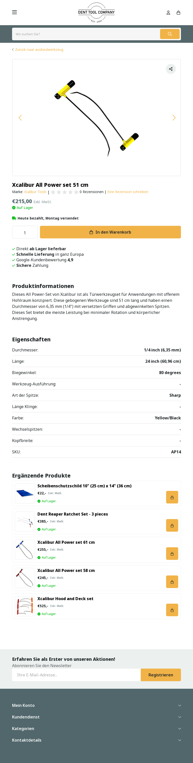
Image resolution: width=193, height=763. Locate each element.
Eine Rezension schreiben (127, 191)
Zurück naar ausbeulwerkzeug (39, 49)
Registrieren (161, 675)
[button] (20, 117)
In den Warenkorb (113, 232)
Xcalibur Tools (35, 191)
